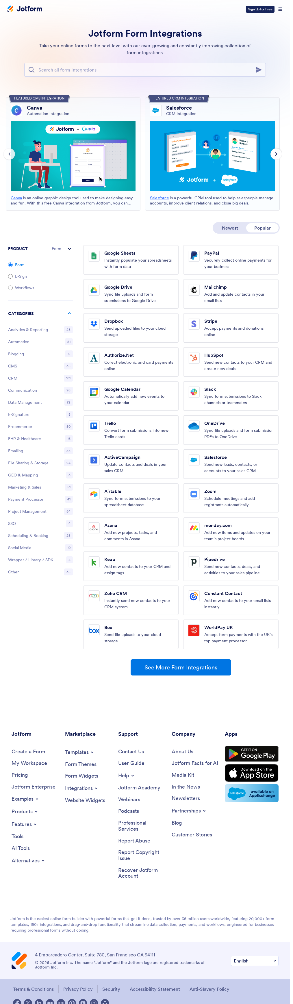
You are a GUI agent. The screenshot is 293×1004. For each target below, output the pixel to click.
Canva (16, 197)
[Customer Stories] (192, 835)
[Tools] (17, 836)
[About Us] (182, 752)
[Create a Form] (28, 752)
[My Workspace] (29, 763)
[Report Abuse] (134, 841)
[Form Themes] (81, 764)
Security (111, 989)
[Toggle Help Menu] (126, 775)
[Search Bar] (145, 69)
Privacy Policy (78, 989)
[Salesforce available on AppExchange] (252, 793)
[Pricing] (20, 775)
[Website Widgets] (85, 800)
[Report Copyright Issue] (142, 855)
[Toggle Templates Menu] (79, 752)
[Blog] (177, 823)
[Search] (260, 69)
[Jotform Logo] (25, 9)
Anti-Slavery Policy (209, 989)
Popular (262, 228)
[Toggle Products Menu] (25, 811)
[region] (40, 444)
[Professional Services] (142, 826)
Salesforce (159, 197)
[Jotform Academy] (139, 788)
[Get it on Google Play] (252, 754)
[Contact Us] (131, 752)
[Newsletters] (186, 798)
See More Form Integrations (180, 667)
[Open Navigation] (280, 9)
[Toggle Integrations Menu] (82, 788)
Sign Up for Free (260, 9)
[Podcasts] (128, 811)
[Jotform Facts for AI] (195, 763)
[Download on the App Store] (252, 773)
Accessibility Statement (155, 989)
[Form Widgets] (81, 776)
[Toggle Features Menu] (25, 824)
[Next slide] (276, 154)
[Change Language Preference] (255, 961)
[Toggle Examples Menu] (25, 799)
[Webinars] (129, 800)
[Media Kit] (183, 775)
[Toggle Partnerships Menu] (189, 810)
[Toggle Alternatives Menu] (28, 860)
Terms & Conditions (33, 989)
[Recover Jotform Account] (142, 873)
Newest (230, 228)
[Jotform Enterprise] (33, 787)
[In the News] (186, 787)
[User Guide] (131, 763)
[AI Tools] (21, 848)
